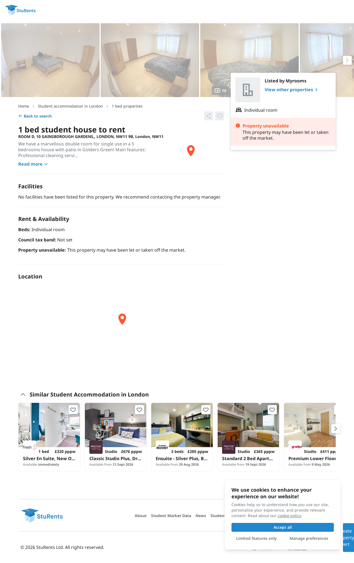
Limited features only (256, 538)
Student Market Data (171, 515)
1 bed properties (127, 106)
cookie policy (289, 515)
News (201, 515)
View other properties (292, 89)
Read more (33, 164)
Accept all (283, 527)
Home (23, 106)
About (141, 515)
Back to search (35, 116)
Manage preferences (309, 538)
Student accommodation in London (70, 106)
